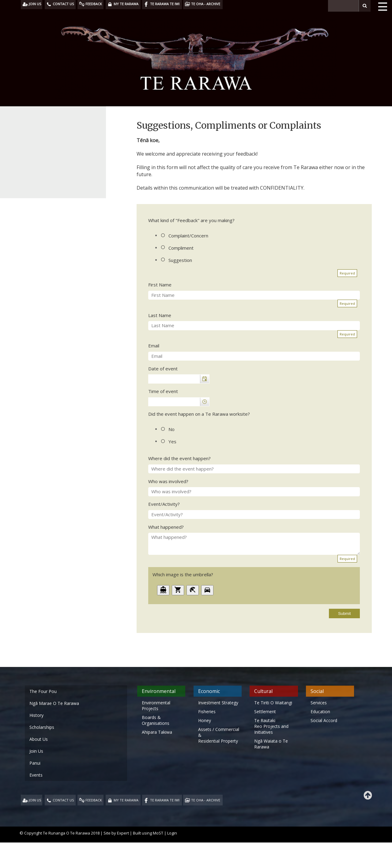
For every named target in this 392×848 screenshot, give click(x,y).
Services (319, 703)
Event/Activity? (164, 504)
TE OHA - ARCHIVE (205, 800)
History (36, 715)
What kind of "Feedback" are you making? (191, 220)
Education (320, 711)
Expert (123, 833)
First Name (160, 285)
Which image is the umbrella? (183, 574)
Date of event (163, 368)
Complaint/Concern (188, 236)
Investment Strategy (218, 703)
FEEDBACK (93, 800)
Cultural (263, 691)
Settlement (265, 711)
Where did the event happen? (179, 458)
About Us (38, 739)
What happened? (166, 527)
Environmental (158, 691)
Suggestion (180, 260)
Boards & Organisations (155, 720)
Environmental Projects (156, 705)
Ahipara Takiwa (157, 732)
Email (153, 346)
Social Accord (324, 720)
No (171, 429)
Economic (209, 691)
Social (317, 691)
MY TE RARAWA (126, 800)
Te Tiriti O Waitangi (273, 703)
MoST (158, 833)
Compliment (181, 248)
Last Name (159, 315)
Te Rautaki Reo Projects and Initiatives (271, 726)
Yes (172, 441)
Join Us (36, 751)
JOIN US (35, 800)
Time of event (163, 391)
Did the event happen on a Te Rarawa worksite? (199, 414)
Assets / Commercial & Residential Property (218, 735)
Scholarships (41, 727)
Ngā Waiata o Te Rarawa (271, 744)
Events (36, 775)
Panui (34, 763)
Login (172, 833)
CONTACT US (63, 800)
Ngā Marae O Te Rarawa (54, 703)
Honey (204, 720)
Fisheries (207, 711)
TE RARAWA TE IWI (164, 800)
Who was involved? (168, 481)
